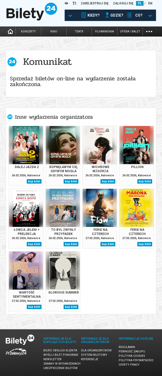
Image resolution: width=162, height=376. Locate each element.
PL (140, 3)
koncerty (28, 31)
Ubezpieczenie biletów (60, 368)
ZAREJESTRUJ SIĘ (95, 3)
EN (150, 3)
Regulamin (127, 347)
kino (53, 31)
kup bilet (34, 181)
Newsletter (52, 359)
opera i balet (130, 31)
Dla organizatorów (96, 350)
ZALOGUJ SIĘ (123, 3)
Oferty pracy (129, 364)
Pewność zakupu (132, 351)
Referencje (89, 359)
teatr (79, 31)
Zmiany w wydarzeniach (61, 363)
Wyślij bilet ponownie (60, 355)
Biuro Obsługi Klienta (60, 350)
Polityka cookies (132, 356)
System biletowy (94, 355)
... (149, 31)
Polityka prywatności (136, 360)
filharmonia (104, 31)
